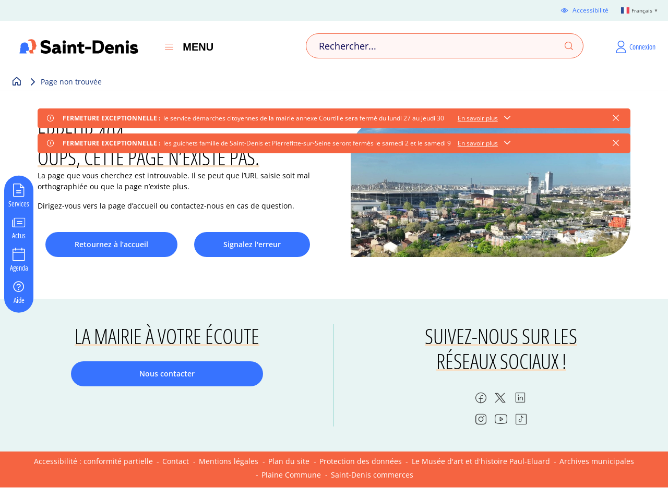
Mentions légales (228, 461)
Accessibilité (590, 10)
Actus (19, 235)
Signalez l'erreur (252, 244)
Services (18, 203)
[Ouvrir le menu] (169, 47)
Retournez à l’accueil (111, 244)
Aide (19, 299)
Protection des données (360, 461)
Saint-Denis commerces (372, 475)
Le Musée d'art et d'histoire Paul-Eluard (481, 461)
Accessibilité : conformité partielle (93, 461)
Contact (175, 461)
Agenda (19, 267)
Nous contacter (167, 374)
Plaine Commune (291, 475)
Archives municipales (596, 461)
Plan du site (288, 461)
